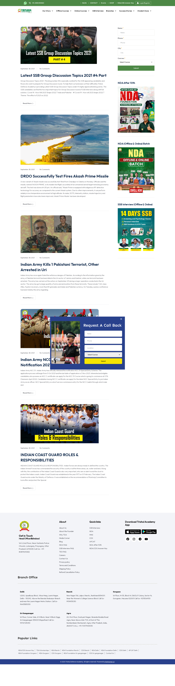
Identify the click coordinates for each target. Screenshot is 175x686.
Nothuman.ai (109, 683)
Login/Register (143, 3)
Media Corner (64, 551)
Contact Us (63, 577)
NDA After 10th (95, 560)
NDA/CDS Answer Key (126, 3)
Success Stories (127, 11)
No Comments (45, 69)
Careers (62, 572)
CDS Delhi (122, 672)
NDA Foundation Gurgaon (27, 675)
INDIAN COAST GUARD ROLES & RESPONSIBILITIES (54, 467)
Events (103, 3)
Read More (28, 108)
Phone (121, 38)
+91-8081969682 (38, 3)
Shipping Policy (65, 589)
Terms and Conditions (67, 585)
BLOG (84, 3)
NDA (91, 543)
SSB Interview (98, 11)
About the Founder (66, 543)
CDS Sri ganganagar (96, 675)
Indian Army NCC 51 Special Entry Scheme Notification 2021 (62, 372)
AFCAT (92, 556)
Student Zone (145, 11)
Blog (61, 556)
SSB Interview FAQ (66, 564)
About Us (62, 539)
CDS (91, 551)
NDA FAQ (63, 560)
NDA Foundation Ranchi (70, 672)
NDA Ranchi (55, 672)
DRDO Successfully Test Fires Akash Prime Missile (63, 183)
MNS (91, 547)
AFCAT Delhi (133, 672)
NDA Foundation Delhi (109, 672)
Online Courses (82, 11)
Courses (121, 58)
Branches (111, 11)
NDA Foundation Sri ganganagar (75, 675)
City (120, 48)
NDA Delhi (95, 672)
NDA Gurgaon (44, 675)
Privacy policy (64, 581)
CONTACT (93, 3)
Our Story (48, 11)
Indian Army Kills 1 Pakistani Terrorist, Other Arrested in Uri (64, 277)
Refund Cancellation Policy (69, 594)
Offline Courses (64, 11)
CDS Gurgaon (56, 675)
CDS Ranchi (85, 672)
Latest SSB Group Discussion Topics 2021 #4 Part (64, 77)
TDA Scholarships (42, 672)
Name (120, 28)
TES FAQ (62, 568)
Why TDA (63, 547)
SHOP (112, 3)
